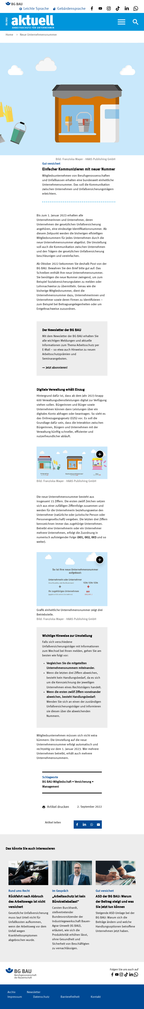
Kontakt (96, 997)
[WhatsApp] (91, 824)
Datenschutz (41, 997)
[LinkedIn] (84, 824)
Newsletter (33, 992)
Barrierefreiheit (70, 997)
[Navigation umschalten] (135, 22)
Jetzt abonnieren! (57, 367)
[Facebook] (77, 824)
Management (50, 786)
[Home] (30, 21)
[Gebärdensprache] (69, 9)
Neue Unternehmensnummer (38, 34)
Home (10, 34)
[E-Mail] (98, 824)
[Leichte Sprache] (34, 9)
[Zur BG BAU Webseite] (16, 4)
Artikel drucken (58, 807)
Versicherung (83, 781)
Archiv (12, 992)
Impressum (15, 997)
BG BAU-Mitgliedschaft (57, 781)
